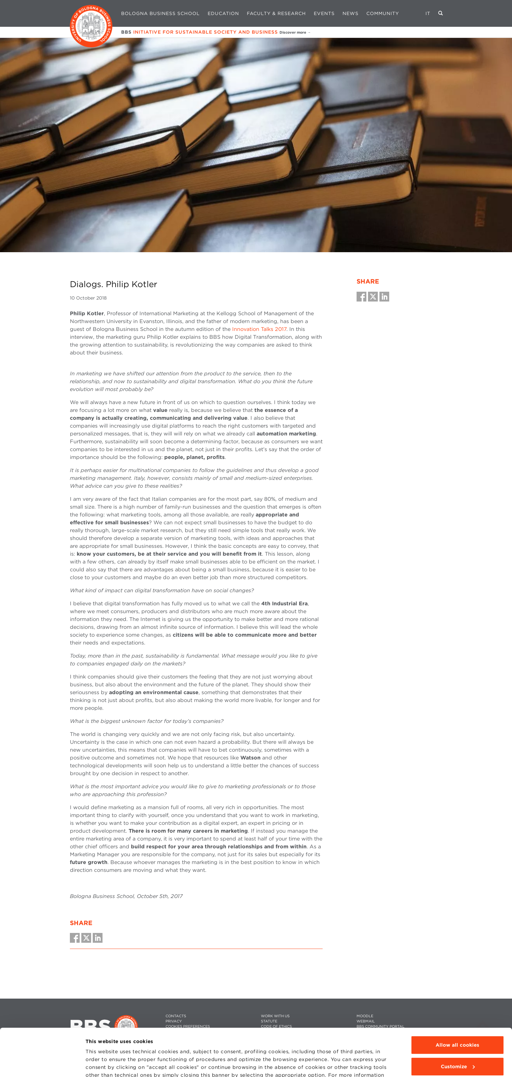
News (351, 13)
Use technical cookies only (457, 1043)
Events (324, 13)
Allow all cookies (457, 1001)
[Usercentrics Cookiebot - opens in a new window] (42, 1064)
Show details (102, 1064)
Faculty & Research (276, 13)
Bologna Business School (160, 13)
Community (382, 13)
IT (427, 13)
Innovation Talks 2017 (259, 329)
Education (223, 13)
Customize (458, 1022)
